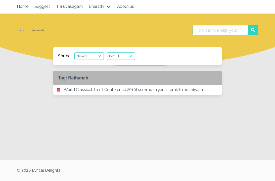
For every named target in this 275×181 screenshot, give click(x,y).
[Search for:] (220, 30)
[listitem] (137, 90)
